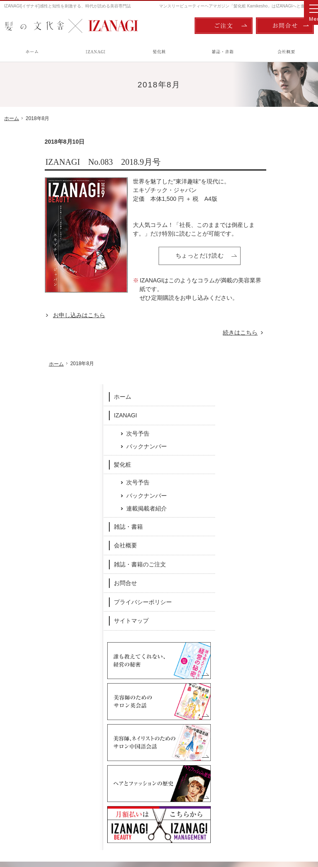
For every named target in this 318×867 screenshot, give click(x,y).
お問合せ (263, 336)
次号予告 (276, 186)
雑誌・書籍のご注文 (278, 317)
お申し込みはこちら (38, 315)
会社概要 (263, 299)
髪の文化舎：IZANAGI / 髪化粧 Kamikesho (52, 826)
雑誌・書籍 (266, 280)
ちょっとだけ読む (159, 255)
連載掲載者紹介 (285, 262)
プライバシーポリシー (281, 355)
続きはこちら (204, 332)
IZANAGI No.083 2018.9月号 (62, 161)
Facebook (102, 689)
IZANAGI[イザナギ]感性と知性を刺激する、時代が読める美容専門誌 (67, 6)
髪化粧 (261, 217)
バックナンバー (285, 199)
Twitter (217, 689)
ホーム (261, 150)
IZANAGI (263, 168)
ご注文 (224, 25)
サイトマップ (269, 374)
